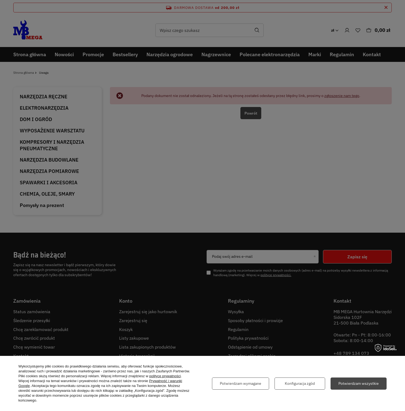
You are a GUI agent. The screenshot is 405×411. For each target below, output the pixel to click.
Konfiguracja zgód (300, 383)
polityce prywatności (165, 376)
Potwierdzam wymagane (240, 383)
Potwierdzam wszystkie (358, 383)
